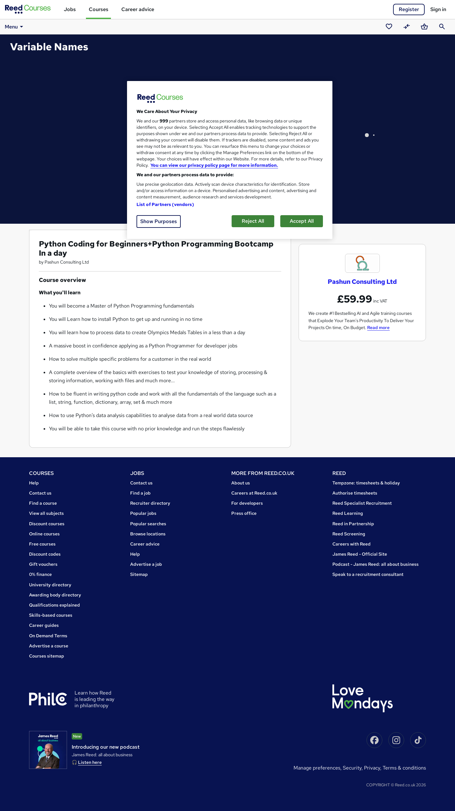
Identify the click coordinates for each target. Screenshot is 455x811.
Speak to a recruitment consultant (367, 574)
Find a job (140, 493)
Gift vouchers (43, 564)
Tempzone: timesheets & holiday (366, 483)
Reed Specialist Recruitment (362, 503)
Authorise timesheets (354, 493)
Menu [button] (15, 26)
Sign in (438, 9)
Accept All (302, 221)
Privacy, (373, 767)
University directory (50, 585)
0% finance (40, 574)
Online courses (44, 534)
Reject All (253, 221)
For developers (247, 503)
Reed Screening (348, 534)
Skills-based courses (50, 615)
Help (34, 483)
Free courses (42, 544)
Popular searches (148, 524)
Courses (98, 9)
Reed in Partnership (353, 524)
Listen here (90, 762)
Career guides (44, 625)
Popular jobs (143, 513)
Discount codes (45, 554)
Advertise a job (146, 564)
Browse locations (148, 534)
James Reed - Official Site (359, 554)
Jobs (70, 9)
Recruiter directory (150, 503)
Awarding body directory (55, 595)
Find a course (43, 503)
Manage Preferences (317, 767)
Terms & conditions (404, 767)
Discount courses (46, 524)
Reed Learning (347, 513)
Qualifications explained (54, 605)
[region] (229, 160)
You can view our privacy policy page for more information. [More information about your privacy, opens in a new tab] (214, 165)
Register (409, 9)
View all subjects (46, 513)
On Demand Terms (48, 636)
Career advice (137, 9)
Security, (353, 767)
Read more (378, 327)
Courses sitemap (46, 656)
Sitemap (139, 574)
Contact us (40, 493)
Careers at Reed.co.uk (254, 493)
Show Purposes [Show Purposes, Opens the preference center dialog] (158, 221)
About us (240, 483)
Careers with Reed (351, 544)
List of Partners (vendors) (165, 204)
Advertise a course (48, 646)
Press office (244, 513)
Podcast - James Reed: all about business (375, 564)
